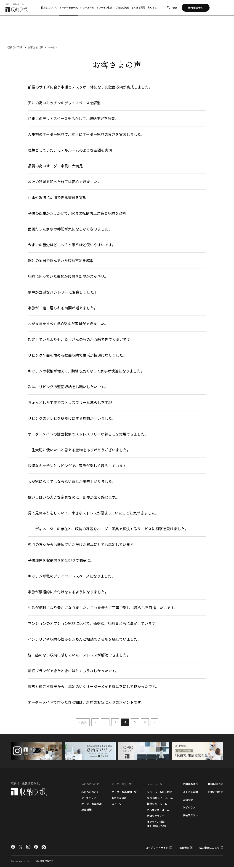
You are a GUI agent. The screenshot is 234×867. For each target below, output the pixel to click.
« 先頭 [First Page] (82, 722)
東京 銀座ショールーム (160, 798)
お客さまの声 (35, 47)
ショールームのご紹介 (159, 792)
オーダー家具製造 (91, 803)
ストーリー (118, 803)
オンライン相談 (157, 823)
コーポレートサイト (157, 847)
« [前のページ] (95, 722)
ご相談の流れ (190, 784)
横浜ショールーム (157, 803)
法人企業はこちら (209, 847)
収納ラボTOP (15, 47)
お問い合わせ (215, 792)
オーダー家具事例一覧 (124, 792)
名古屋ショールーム (158, 809)
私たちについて (90, 792)
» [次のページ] (154, 722)
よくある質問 (190, 792)
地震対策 (86, 809)
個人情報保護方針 (44, 861)
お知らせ (188, 799)
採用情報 (184, 847)
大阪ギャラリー (156, 815)
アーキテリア (88, 798)
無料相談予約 (215, 784)
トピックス (189, 807)
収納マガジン (190, 815)
